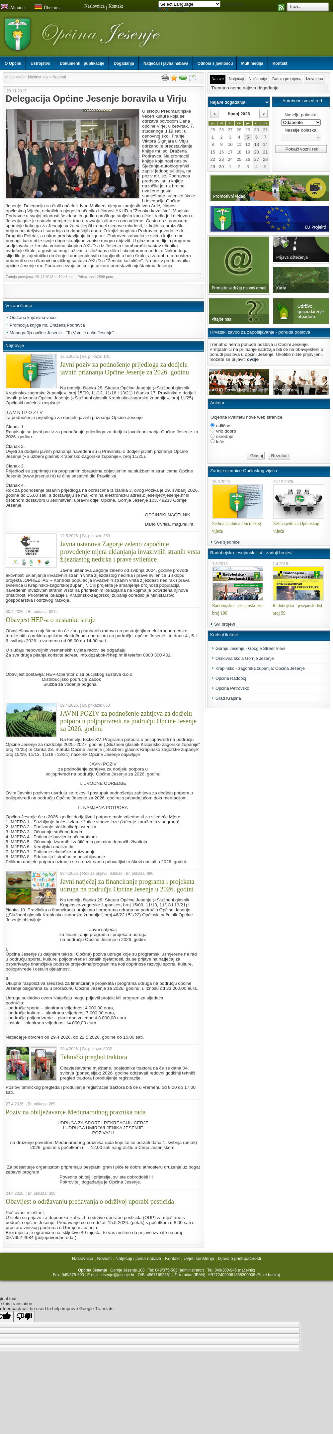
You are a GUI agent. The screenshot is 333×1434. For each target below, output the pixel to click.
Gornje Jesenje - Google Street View (250, 648)
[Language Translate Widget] (189, 4)
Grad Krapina (228, 698)
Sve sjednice (227, 542)
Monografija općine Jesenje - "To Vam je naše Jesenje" (62, 332)
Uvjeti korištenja (199, 1258)
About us (13, 7)
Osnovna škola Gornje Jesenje (244, 658)
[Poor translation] (24, 1316)
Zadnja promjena (286, 78)
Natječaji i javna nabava (138, 1258)
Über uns (47, 7)
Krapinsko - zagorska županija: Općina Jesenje (260, 668)
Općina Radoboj (230, 678)
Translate (173, 10)
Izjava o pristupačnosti (239, 1258)
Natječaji (236, 78)
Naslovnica (94, 6)
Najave (217, 78)
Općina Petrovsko (232, 688)
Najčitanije (258, 78)
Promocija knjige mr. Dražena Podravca (47, 325)
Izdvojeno (314, 78)
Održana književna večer (33, 317)
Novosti (59, 77)
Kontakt (116, 6)
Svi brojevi (224, 624)
